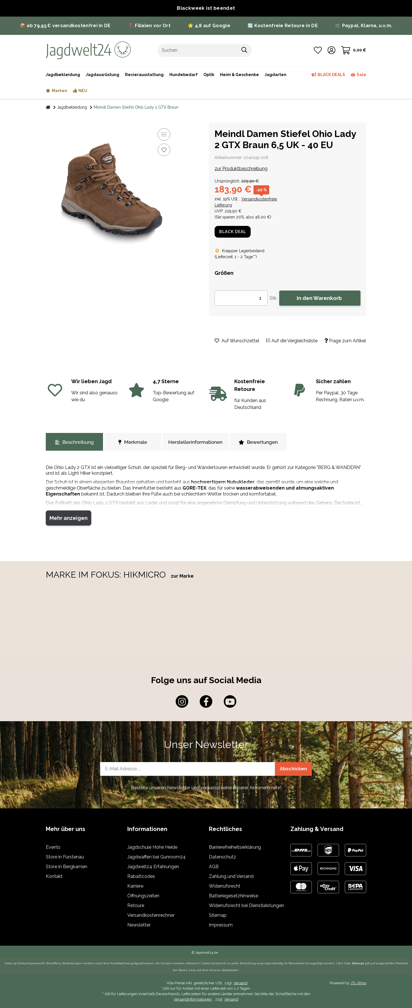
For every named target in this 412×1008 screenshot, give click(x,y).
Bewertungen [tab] (258, 442)
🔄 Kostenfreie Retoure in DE (282, 25)
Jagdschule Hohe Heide (152, 847)
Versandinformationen (193, 999)
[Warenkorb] (353, 50)
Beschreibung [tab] (74, 442)
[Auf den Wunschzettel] (164, 150)
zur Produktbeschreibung (241, 168)
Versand (240, 983)
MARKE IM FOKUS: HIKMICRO (107, 575)
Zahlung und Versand (231, 876)
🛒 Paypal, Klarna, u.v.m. (363, 25)
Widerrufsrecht (224, 886)
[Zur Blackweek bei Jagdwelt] (206, 8)
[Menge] (241, 298)
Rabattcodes (141, 876)
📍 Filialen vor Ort (149, 25)
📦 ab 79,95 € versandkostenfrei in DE (65, 25)
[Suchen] (197, 50)
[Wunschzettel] (318, 50)
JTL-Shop (358, 983)
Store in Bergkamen (66, 866)
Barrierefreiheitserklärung (235, 847)
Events (53, 847)
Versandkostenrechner (151, 915)
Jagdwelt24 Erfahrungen (153, 866)
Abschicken (293, 769)
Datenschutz (222, 857)
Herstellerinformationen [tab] (195, 442)
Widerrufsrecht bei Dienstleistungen (246, 905)
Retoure (135, 905)
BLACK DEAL (232, 231)
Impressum (221, 925)
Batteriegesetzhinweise (233, 895)
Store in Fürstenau (65, 857)
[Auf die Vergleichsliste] (164, 134)
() (236, 257)
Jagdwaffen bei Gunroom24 (156, 857)
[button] (331, 50)
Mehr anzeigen (68, 518)
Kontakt (54, 876)
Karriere (135, 886)
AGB (214, 866)
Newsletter (138, 925)
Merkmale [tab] (132, 442)
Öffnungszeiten (143, 895)
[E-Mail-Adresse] (187, 769)
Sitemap (218, 915)
